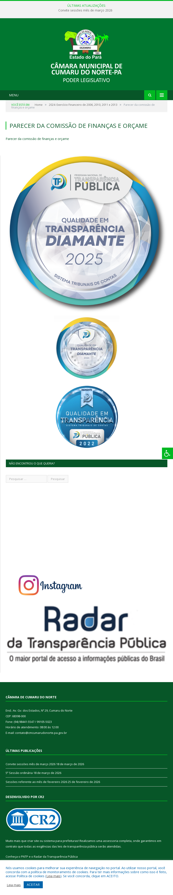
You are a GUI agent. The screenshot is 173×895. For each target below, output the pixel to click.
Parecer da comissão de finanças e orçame (37, 139)
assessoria (110, 841)
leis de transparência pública (77, 846)
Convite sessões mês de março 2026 (85, 10)
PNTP (24, 856)
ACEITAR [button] (33, 884)
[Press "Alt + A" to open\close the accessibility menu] (167, 453)
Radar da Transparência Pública (56, 856)
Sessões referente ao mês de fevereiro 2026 (36, 782)
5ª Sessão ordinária (19, 773)
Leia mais (53, 876)
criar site (33, 841)
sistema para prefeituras (61, 841)
